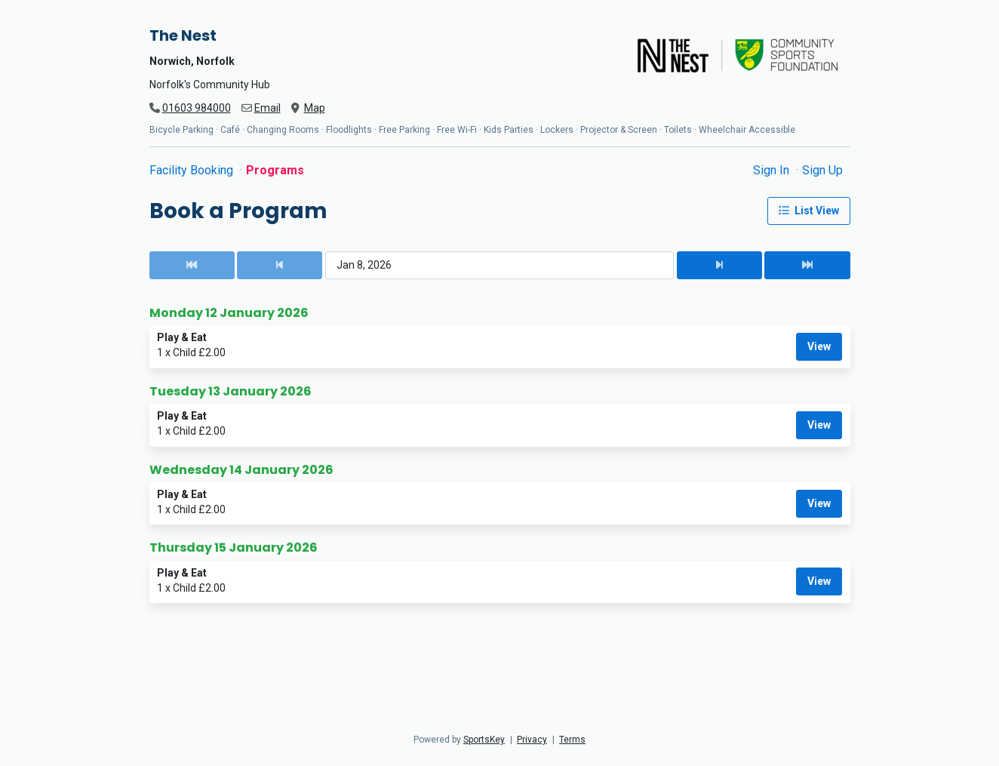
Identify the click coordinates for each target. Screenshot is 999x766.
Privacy (532, 739)
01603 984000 (196, 108)
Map (314, 108)
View (819, 346)
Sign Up (822, 170)
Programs (275, 170)
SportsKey (484, 739)
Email (267, 108)
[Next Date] (719, 265)
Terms (572, 739)
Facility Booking (192, 170)
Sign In (772, 170)
